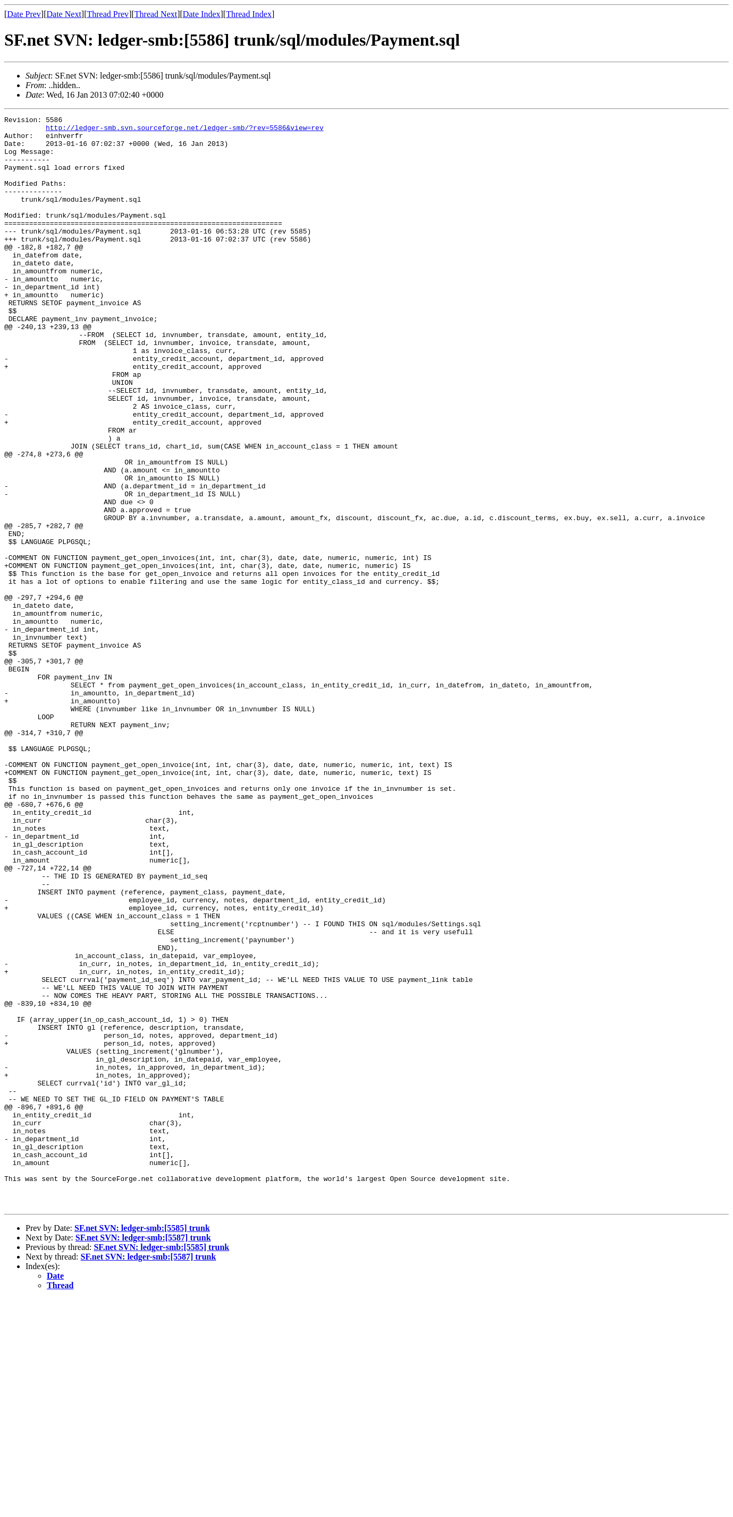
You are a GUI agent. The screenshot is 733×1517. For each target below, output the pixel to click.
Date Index (202, 14)
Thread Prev (108, 14)
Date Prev (24, 14)
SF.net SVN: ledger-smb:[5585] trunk (142, 1446)
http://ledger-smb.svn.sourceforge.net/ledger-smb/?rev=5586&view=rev (185, 130)
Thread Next (155, 14)
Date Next (64, 14)
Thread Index (249, 14)
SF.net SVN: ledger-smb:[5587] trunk (143, 1455)
